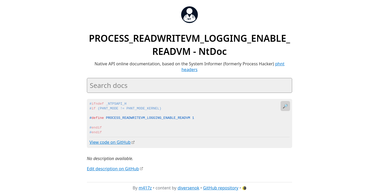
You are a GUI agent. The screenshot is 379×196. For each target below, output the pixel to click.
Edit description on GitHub (113, 168)
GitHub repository (220, 188)
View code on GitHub (110, 142)
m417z (145, 188)
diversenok (189, 188)
